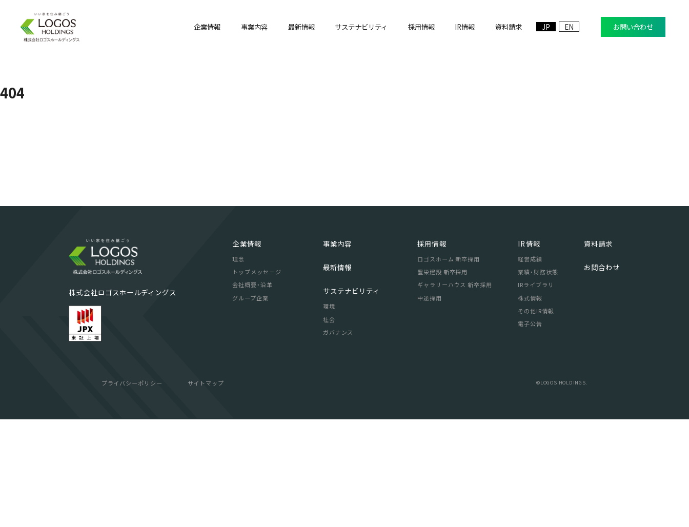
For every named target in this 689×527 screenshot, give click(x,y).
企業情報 (246, 351)
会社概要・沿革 (252, 392)
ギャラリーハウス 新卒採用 (454, 392)
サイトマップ (206, 491)
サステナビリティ (351, 398)
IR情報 (529, 351)
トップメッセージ (256, 379)
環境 (329, 414)
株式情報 (530, 405)
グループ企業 (250, 405)
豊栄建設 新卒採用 (442, 379)
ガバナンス (338, 440)
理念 (238, 366)
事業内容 (337, 351)
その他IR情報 (536, 418)
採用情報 (431, 351)
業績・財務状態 (538, 379)
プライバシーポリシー (132, 491)
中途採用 (429, 405)
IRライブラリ (536, 392)
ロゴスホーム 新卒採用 (448, 366)
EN (569, 27)
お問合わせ (602, 375)
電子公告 (530, 431)
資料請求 (598, 351)
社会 (329, 427)
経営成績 (530, 366)
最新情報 (337, 375)
